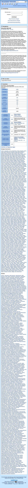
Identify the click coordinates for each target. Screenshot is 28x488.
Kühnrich (6, 208)
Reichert (21, 234)
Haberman (13, 185)
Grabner (11, 180)
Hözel (10, 197)
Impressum (15, 483)
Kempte (15, 201)
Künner (9, 208)
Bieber (19, 157)
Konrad (21, 203)
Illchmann (16, 198)
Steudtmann (23, 255)
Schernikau (3, 241)
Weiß (25, 266)
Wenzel (23, 267)
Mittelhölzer (19, 222)
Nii (1, 226)
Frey (4, 173)
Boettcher (3, 159)
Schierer (16, 241)
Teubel (21, 258)
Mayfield (20, 219)
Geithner (2, 177)
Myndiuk (15, 224)
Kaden (7, 200)
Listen (8, 3)
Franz (21, 172)
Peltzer (14, 228)
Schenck (16, 240)
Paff (23, 227)
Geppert (13, 177)
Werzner (6, 268)
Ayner (5, 152)
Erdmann (3, 170)
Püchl (5, 232)
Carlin (23, 162)
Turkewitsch (3, 262)
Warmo (8, 265)
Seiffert (22, 250)
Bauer (22, 154)
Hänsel (8, 189)
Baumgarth (7, 155)
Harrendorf (21, 186)
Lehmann (20, 210)
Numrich (14, 226)
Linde (20, 212)
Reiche (10, 234)
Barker (5, 153)
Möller (12, 223)
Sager (5, 239)
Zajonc (2, 271)
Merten (8, 221)
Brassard (22, 160)
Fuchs (2, 175)
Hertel (11, 193)
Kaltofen (12, 200)
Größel (13, 184)
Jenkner (16, 199)
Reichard (23, 233)
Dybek (2, 167)
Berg (8, 157)
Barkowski (9, 153)
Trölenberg (20, 261)
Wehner (14, 265)
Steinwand (14, 255)
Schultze (15, 247)
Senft (15, 251)
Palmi (2, 228)
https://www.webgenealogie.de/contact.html (9, 50)
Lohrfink (16, 213)
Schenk (19, 240)
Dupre (18, 166)
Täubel (11, 258)
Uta (10, 263)
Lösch (14, 214)
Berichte (13, 3)
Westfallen (13, 268)
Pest (20, 228)
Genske (9, 177)
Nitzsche (4, 226)
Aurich (25, 150)
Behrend (19, 156)
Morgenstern (8, 223)
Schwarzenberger (20, 249)
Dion (13, 165)
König (8, 204)
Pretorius (13, 231)
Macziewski (3, 217)
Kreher (7, 205)
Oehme (2, 227)
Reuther (17, 235)
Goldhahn (5, 179)
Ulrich (8, 263)
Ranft (6, 233)
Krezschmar (14, 205)
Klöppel (5, 203)
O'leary (17, 226)
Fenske (20, 170)
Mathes (12, 218)
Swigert (19, 257)
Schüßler (10, 249)
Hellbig (2, 191)
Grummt (22, 184)
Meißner (21, 220)
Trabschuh (8, 260)
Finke (5, 171)
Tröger (16, 261)
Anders (2, 150)
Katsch (20, 200)
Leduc (13, 210)
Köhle (2, 204)
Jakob (6, 199)
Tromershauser (8, 261)
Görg (25, 179)
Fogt (9, 172)
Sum (16, 257)
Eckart (14, 167)
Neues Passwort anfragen (14, 18)
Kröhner (8, 206)
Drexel (12, 166)
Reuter (14, 235)
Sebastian (12, 250)
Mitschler (15, 222)
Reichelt (17, 234)
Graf (15, 180)
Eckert (17, 167)
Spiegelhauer (15, 253)
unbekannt (8, 473)
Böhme (2, 160)
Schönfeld (21, 245)
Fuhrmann (6, 175)
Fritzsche (15, 174)
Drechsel (9, 166)
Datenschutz (20, 483)
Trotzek (12, 261)
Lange (9, 209)
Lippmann (13, 213)
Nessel (23, 224)
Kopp (24, 203)
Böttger (15, 160)
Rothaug (18, 236)
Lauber (2, 210)
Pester (22, 228)
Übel (12, 263)
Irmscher (22, 198)
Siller (16, 252)
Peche (8, 228)
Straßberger (19, 256)
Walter (22, 264)
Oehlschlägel (21, 226)
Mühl (21, 223)
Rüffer (20, 238)
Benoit (5, 157)
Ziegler (13, 271)
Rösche (9, 237)
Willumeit (14, 269)
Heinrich (13, 190)
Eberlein (5, 167)
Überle (15, 263)
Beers (11, 156)
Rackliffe (2, 233)
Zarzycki (6, 271)
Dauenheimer (18, 164)
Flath (19, 171)
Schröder (24, 246)
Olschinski (6, 227)
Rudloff (13, 237)
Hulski (24, 197)
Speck (11, 253)
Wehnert (18, 265)
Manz (23, 217)
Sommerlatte (3, 253)
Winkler (21, 269)
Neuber (2, 225)
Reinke (7, 235)
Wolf (7, 270)
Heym (12, 194)
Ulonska (4, 263)
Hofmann (7, 196)
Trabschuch (3, 260)
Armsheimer (13, 150)
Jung (4, 200)
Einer (13, 168)
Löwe (21, 214)
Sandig (15, 239)
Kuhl (2, 207)
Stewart (2, 256)
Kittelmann (17, 202)
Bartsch (9, 154)
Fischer (8, 171)
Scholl (2, 245)
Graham (17, 180)
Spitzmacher (3, 254)
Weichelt (22, 265)
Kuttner (24, 207)
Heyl (10, 194)
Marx (9, 218)
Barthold (2, 154)
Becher (20, 155)
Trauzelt (17, 260)
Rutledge (11, 238)
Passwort (14, 14)
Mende (24, 220)
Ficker (23, 170)
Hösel (7, 197)
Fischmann (12, 171)
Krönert (14, 206)
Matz (5, 219)
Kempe (12, 201)
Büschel (16, 162)
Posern (2, 231)
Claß (11, 163)
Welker (12, 267)
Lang (6, 209)
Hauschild (3, 188)
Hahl (5, 186)
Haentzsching (21, 185)
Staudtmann (16, 254)
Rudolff (19, 237)
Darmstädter (13, 164)
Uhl (9, 262)
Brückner (15, 161)
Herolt (23, 192)
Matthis (2, 219)
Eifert (5, 168)
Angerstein (6, 150)
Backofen (13, 152)
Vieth (24, 263)
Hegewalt (23, 189)
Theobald (3, 259)
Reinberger (3, 235)
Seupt (17, 251)
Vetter (18, 263)
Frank (19, 172)
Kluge (9, 203)
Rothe (22, 236)
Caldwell (19, 162)
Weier (8, 266)
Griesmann (19, 181)
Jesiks (23, 199)
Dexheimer (24, 164)
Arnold (18, 150)
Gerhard (20, 177)
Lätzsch (10, 210)
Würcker (16, 270)
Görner (2, 180)
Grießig (2, 182)
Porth (25, 230)
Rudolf (16, 237)
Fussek (10, 175)
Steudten (18, 255)
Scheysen (8, 241)
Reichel (14, 234)
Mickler (2, 222)
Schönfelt (7, 246)
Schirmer (7, 242)
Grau (21, 180)
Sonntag (8, 253)
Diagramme (6, 3)
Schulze (19, 247)
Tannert (7, 258)
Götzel (5, 180)
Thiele (6, 259)
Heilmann (3, 190)
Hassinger (15, 187)
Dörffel (2, 166)
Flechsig (22, 171)
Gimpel (13, 178)
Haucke (21, 187)
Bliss (9, 158)
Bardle (2, 153)
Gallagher (16, 175)
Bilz (25, 157)
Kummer (9, 207)
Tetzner (18, 258)
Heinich (6, 190)
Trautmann (13, 260)
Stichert (6, 256)
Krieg (18, 205)
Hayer (19, 188)
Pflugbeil (21, 229)
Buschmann (3, 162)
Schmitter (7, 244)
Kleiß (21, 202)
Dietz (10, 165)
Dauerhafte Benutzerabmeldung (14, 22)
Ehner (20, 167)
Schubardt (3, 247)
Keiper (5, 201)
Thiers (13, 259)
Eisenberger (23, 168)
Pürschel (8, 232)
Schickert (12, 241)
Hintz (12, 195)
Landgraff (3, 209)
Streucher (13, 257)
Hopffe (18, 196)
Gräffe (5, 181)
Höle (5, 197)
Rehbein (19, 233)
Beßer (14, 157)
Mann (20, 217)
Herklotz (8, 192)
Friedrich (19, 173)
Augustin (21, 150)
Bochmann (18, 158)
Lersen (18, 211)
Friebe (16, 173)
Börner (8, 160)
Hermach (12, 192)
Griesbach (15, 181)
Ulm (2, 263)
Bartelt (15, 153)
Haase (9, 185)
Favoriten (15, 5)
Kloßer (2, 203)
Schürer (6, 249)
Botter (17, 159)
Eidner (2, 168)
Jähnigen (12, 199)
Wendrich (16, 267)
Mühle (24, 223)
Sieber (2, 252)
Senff (12, 251)
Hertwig (13, 193)
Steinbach (3, 255)
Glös (25, 178)
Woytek (12, 270)
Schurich (23, 247)
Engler (23, 169)
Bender (2, 157)
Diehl (2, 165)
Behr (16, 156)
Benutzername (13, 12)
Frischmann (3, 174)
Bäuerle (13, 155)
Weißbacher (8, 267)
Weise (22, 266)
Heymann (16, 194)
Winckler (18, 269)
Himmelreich (8, 195)
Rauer (9, 233)
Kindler (2, 202)
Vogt (5, 264)
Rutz (14, 238)
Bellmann (23, 156)
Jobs (2, 200)
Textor (24, 258)
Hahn (7, 186)
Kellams (8, 201)
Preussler (17, 231)
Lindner (23, 212)
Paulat (5, 228)
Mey (18, 221)
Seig (5, 251)
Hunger (2, 198)
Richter (20, 235)
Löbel (11, 214)
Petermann (3, 229)
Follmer (11, 172)
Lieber (13, 212)
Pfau (18, 229)
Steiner (7, 255)
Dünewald (24, 166)
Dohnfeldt (16, 165)
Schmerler (13, 243)
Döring (5, 166)
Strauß (6, 257)
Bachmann (8, 152)
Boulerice (21, 159)
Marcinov (3, 218)
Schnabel (12, 244)
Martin (6, 218)
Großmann (21, 182)
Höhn (2, 197)
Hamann (10, 186)
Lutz (13, 216)
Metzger (12, 221)
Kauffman (24, 200)
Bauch (19, 154)
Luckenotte (24, 214)
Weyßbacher (21, 268)
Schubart (7, 247)
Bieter (22, 157)
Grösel (10, 184)
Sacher (2, 239)
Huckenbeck (16, 197)
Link (9, 213)
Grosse (13, 182)
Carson (2, 163)
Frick (9, 173)
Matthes (23, 218)
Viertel (21, 263)
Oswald (15, 227)
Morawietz (3, 223)
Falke (11, 170)
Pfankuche (10, 229)
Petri (7, 229)
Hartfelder (3, 187)
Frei (2, 173)
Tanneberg (23, 257)
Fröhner (24, 174)
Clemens (19, 163)
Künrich (12, 208)
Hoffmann (3, 196)
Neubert (6, 225)
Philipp (25, 229)
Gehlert (16, 176)
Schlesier (19, 242)
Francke (15, 172)
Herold (20, 192)
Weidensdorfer (4, 266)
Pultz (2, 232)
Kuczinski (24, 206)
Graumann (24, 180)
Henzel (2, 192)
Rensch (10, 235)
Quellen (3, 3)
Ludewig (7, 216)
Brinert (12, 161)
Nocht (7, 226)
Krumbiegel (19, 206)
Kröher (5, 206)
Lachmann (17, 208)
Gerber (16, 177)
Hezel (19, 194)
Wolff (10, 270)
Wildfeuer (7, 269)
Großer (17, 182)
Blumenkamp (12, 158)
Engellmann (14, 169)
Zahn (22, 270)
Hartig (6, 187)
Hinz (14, 195)
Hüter (8, 198)
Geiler (24, 176)
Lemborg (15, 211)
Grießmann (6, 182)
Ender (2, 169)
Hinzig (17, 195)
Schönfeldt (3, 246)
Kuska (21, 207)
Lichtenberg (3, 212)
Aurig (2, 152)
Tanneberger (3, 258)
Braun (5, 161)
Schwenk (8, 250)
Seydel (20, 251)
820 (17, 97)
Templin (14, 258)
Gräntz (8, 181)
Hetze (4, 194)
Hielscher (23, 194)
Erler (6, 170)
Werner (2, 268)
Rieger (24, 235)
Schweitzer (3, 250)
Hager (2, 186)
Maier (17, 217)
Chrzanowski (7, 163)
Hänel (2, 189)
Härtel (11, 189)
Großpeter (3, 184)
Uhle (12, 262)
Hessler (23, 193)
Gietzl (10, 178)
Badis (16, 152)
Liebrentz (17, 212)
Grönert (7, 184)
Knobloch (12, 203)
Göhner (18, 179)
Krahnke (21, 204)
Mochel (23, 222)
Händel (22, 188)
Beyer (17, 157)
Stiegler (9, 256)
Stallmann (8, 254)
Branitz (18, 160)
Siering (12, 252)
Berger (11, 157)
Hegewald (19, 189)
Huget (21, 197)
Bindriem (3, 158)
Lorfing (5, 214)
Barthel (21, 153)
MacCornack (17, 216)
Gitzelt (16, 178)
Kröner (11, 206)
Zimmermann (19, 271)
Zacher (19, 270)
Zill (15, 271)
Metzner (15, 221)
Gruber (19, 184)
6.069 (17, 89)
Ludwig (10, 216)
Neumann (24, 225)
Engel (11, 169)
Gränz (11, 181)
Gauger (19, 175)
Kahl (10, 200)
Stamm (12, 254)
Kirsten (13, 202)
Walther (2, 265)
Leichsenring (7, 211)
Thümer (23, 259)
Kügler (2, 208)
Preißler (9, 231)
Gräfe (2, 181)
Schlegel (15, 242)
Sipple (18, 252)
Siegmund (9, 252)
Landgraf (21, 208)
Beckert (2, 156)
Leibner (2, 211)
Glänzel (19, 178)
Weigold (15, 266)
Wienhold (3, 269)
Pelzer (17, 228)
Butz (10, 162)
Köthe (14, 204)
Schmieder (3, 244)
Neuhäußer (15, 225)
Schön (12, 245)
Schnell (24, 244)
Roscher (14, 236)
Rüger (23, 238)
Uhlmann (18, 262)
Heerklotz (15, 189)
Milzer (12, 222)
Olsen (10, 227)
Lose (8, 214)
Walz (5, 265)
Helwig (8, 191)
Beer (8, 156)
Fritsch (7, 174)
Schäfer (24, 239)
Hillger (4, 195)
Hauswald (11, 188)
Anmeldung (23, 5)
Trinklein (2, 261)
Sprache (19, 5)
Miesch (5, 222)
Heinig (10, 190)
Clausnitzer (14, 163)
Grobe (10, 182)
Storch (15, 256)
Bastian (15, 154)
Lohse (20, 213)
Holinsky (11, 196)
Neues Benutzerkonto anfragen (14, 20)
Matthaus (19, 218)
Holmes (14, 196)
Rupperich (3, 238)
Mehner (2, 220)
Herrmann (7, 193)
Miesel (9, 222)
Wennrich (20, 267)
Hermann (16, 192)
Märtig (23, 219)
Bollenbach (7, 159)
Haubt (18, 187)
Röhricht (2, 237)
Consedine (23, 163)
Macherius (22, 216)
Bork (11, 159)
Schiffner (20, 241)
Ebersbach (10, 167)
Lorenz (2, 214)
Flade (16, 171)
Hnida (23, 195)
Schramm (16, 246)
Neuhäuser (10, 225)
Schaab (18, 239)
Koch (16, 203)
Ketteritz (19, 201)
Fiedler (2, 171)
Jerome (19, 199)
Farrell (14, 170)
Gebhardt (6, 176)
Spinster (20, 253)
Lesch (22, 211)
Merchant (5, 221)
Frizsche (18, 174)
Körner (11, 204)
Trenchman (21, 260)
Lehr (23, 210)
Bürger (12, 162)
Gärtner (2, 176)
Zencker (9, 271)
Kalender (10, 3)
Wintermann (3, 270)
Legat (16, 210)
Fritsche (11, 174)
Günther (2, 185)
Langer (12, 209)
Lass (18, 209)
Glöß (2, 179)
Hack (17, 185)
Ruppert (7, 238)
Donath (24, 165)
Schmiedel (22, 243)
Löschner (17, 214)
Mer (2, 221)
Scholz (5, 245)
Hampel (14, 186)
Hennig (15, 191)
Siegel (5, 252)
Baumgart (3, 155)
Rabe (17, 232)
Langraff (15, 209)
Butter (7, 162)
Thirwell (16, 259)
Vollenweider (12, 264)
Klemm (23, 202)
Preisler (5, 231)
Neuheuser (20, 225)
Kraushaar (3, 205)
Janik (9, 199)
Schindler (3, 242)
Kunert (15, 207)
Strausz (2, 257)
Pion (16, 230)
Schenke (23, 240)
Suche (15, 3)
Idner (10, 198)
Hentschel (23, 191)
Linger (7, 213)
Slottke (21, 252)
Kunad (12, 207)
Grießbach (24, 181)
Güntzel (6, 185)
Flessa (6, 172)
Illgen (19, 198)
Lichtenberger (9, 212)
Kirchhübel (9, 202)
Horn (24, 196)
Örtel (21, 227)
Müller (12, 224)
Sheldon (24, 251)
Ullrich (25, 262)
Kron (20, 205)
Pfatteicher (15, 229)
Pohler (22, 230)
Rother (25, 236)
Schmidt (17, 243)
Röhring (6, 237)
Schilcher (24, 241)
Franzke (24, 172)
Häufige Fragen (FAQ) (18, 3)
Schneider (16, 244)
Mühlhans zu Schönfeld (5, 224)
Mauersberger (13, 219)
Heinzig (20, 190)
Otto (19, 227)
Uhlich (14, 262)
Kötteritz (17, 204)
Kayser (2, 201)
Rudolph (23, 237)
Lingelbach (3, 213)
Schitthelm (11, 242)
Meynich (24, 221)
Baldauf (22, 152)
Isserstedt (3, 199)
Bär (11, 155)
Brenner (8, 161)
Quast (14, 232)
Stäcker (20, 254)
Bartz (13, 154)
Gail (12, 175)
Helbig (24, 190)
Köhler (5, 204)
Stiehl (12, 256)
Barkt (13, 153)
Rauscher (16, 233)
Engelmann (20, 169)
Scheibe (2, 240)
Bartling (6, 154)
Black (6, 158)
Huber (12, 197)
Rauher (11, 233)
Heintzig (17, 190)
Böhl (24, 159)
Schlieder (3, 243)
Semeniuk (9, 251)
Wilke (10, 269)
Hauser (6, 188)
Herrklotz (3, 193)
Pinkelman (13, 230)
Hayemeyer (15, 188)
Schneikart (21, 244)
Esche (9, 170)
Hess (20, 193)
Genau (6, 177)
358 (17, 104)
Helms (5, 191)
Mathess (15, 218)
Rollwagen (6, 236)
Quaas (11, 232)
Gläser (22, 178)
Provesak (24, 231)
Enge (8, 169)
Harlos (17, 186)
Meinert (11, 220)
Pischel (19, 230)
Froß (22, 174)
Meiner (8, 220)
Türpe (7, 262)
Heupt (7, 194)
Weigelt (11, 266)
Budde (19, 161)
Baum (25, 154)
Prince (21, 231)
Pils (9, 230)
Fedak (17, 170)
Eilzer (11, 168)
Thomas (19, 259)
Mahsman (14, 217)
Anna (10, 150)
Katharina (17, 200)
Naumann (19, 224)
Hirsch (20, 195)
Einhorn (19, 168)
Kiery (25, 201)
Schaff (21, 239)
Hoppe (21, 196)
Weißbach (3, 267)
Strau (23, 256)
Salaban (11, 239)
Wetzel (17, 268)
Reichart (7, 234)
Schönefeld (16, 245)
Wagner (16, 264)
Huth (5, 198)
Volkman (7, 264)
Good (13, 179)
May (17, 219)
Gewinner (3, 178)
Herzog (17, 193)
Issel (25, 198)
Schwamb (14, 249)
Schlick (23, 242)
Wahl (20, 264)
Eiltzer (8, 168)
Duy (21, 166)
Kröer (2, 206)
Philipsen (3, 230)
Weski (9, 268)
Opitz (13, 227)
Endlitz (5, 169)
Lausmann (6, 210)
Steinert (10, 255)
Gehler (13, 176)
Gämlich (23, 175)
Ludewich (3, 216)
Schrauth (20, 246)
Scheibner (7, 240)
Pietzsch (6, 230)
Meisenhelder (16, 220)
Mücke (18, 223)
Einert (16, 168)
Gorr (15, 179)
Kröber (23, 205)
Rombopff (11, 236)
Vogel (2, 264)
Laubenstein (22, 209)
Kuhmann (5, 207)
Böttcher (11, 160)
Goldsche (10, 179)
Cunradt (5, 164)
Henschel (19, 191)
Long (23, 213)
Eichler (22, 167)
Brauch (2, 161)
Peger (11, 228)
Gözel (8, 180)
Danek (9, 164)
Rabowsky (21, 232)
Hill (1, 195)
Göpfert (21, 179)
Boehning (22, 158)
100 (17, 102)
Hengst (11, 191)
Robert (2, 236)
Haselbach (10, 187)
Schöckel (9, 245)
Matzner (8, 219)
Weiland (18, 266)
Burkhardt (23, 161)
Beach (17, 155)
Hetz (2, 194)
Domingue (20, 165)
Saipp (8, 239)
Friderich (12, 173)
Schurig (2, 249)
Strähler (9, 257)
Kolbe (18, 203)
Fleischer (3, 172)
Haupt (25, 187)
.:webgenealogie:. (10, 482)
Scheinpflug (11, 240)
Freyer (6, 173)
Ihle (12, 198)
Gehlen (10, 176)
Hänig (5, 189)
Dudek (15, 166)
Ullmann (21, 262)
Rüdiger (17, 238)
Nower (10, 226)
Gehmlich (20, 176)
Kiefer (23, 201)
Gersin (23, 177)
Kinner (5, 202)
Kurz (18, 207)
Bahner (19, 152)
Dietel (8, 165)
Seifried (2, 251)
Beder (6, 156)
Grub (16, 184)
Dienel (5, 165)
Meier (6, 220)
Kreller (10, 205)
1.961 (17, 100)
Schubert (11, 247)
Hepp (5, 192)
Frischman (24, 173)
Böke (5, 160)
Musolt (15, 223)
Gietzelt (6, 178)
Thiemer (9, 259)
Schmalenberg (8, 243)
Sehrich (15, 250)
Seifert (19, 250)
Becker (23, 155)
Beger (14, 156)
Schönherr (12, 246)
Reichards (3, 234)
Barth (18, 153)
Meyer (21, 221)
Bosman (14, 159)
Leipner (11, 211)
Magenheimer (8, 217)
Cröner (2, 164)
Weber (11, 265)
